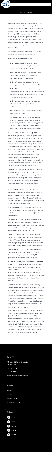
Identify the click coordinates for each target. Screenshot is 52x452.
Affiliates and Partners (14, 402)
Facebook (12, 417)
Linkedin (11, 434)
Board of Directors (12, 398)
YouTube (11, 426)
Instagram (12, 430)
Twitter (11, 422)
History (9, 394)
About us (9, 390)
